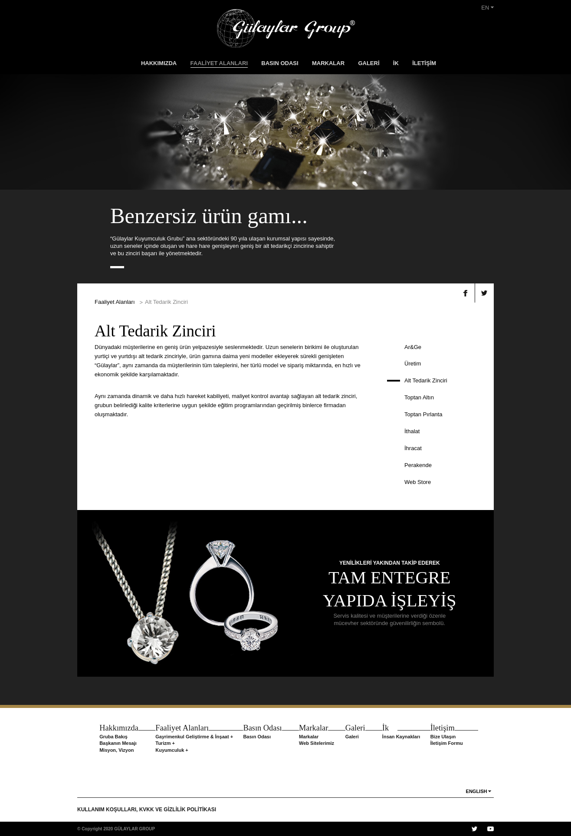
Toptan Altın (419, 397)
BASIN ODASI (279, 63)
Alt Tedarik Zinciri (425, 380)
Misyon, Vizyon (116, 750)
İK (396, 63)
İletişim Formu (446, 743)
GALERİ (368, 63)
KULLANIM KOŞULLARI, (108, 809)
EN (487, 7)
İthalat (412, 431)
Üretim (412, 363)
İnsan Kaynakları (401, 736)
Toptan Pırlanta (423, 414)
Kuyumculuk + (171, 750)
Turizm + (165, 743)
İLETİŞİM (424, 63)
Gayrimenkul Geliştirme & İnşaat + (194, 736)
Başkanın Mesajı (118, 743)
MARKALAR (328, 63)
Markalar (308, 736)
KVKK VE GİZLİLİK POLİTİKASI (177, 809)
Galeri (352, 736)
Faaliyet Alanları (115, 302)
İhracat (413, 448)
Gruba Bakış (113, 736)
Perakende (418, 465)
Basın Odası (257, 736)
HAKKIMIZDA (159, 63)
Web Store (417, 482)
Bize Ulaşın (443, 736)
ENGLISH (476, 791)
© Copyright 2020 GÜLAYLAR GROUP (116, 828)
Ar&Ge (412, 347)
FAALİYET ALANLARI (219, 63)
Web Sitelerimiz (316, 743)
